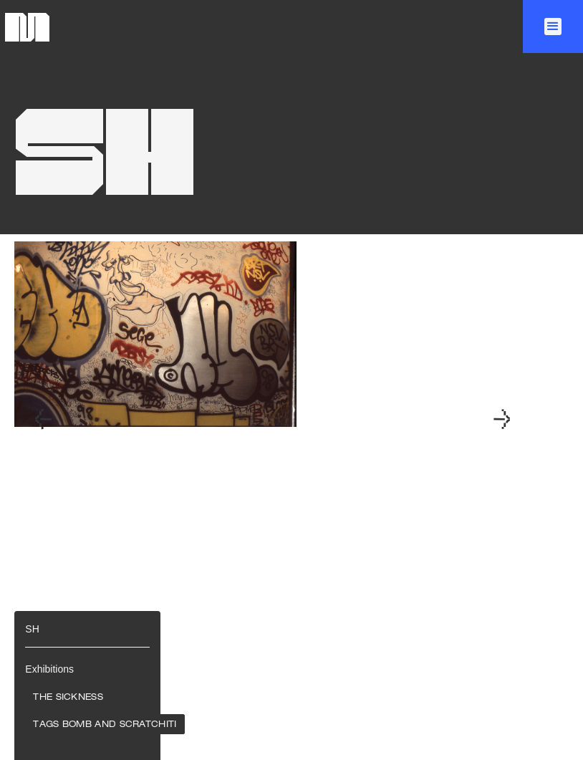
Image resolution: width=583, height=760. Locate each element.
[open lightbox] (211, 420)
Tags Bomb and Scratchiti (104, 725)
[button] (553, 26)
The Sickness (68, 697)
